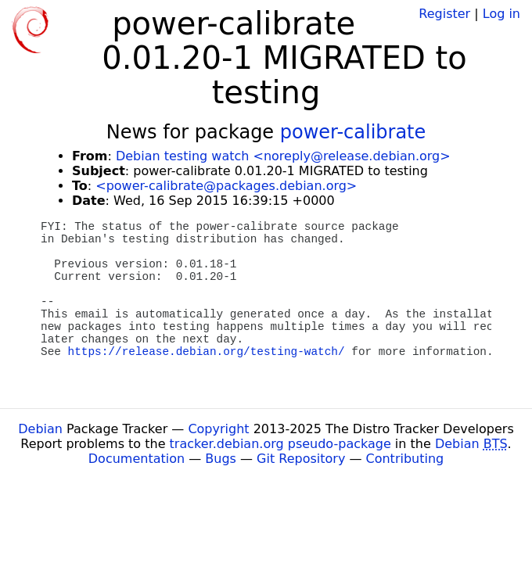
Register (444, 13)
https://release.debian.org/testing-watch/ (206, 352)
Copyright (218, 428)
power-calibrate (353, 132)
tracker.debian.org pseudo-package (280, 443)
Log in (501, 13)
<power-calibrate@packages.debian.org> (226, 185)
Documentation (136, 458)
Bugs (220, 458)
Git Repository (301, 458)
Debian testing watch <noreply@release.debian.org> (283, 156)
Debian (40, 428)
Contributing (405, 458)
